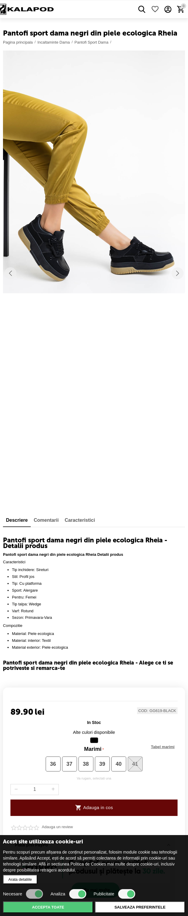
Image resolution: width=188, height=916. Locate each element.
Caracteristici (80, 520)
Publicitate (114, 894)
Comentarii (46, 520)
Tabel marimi (163, 747)
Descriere (17, 520)
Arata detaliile (20, 879)
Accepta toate (48, 907)
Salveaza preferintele (139, 907)
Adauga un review (57, 827)
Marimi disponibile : (163, 747)
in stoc (94, 722)
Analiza (68, 894)
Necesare (23, 894)
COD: (143, 711)
